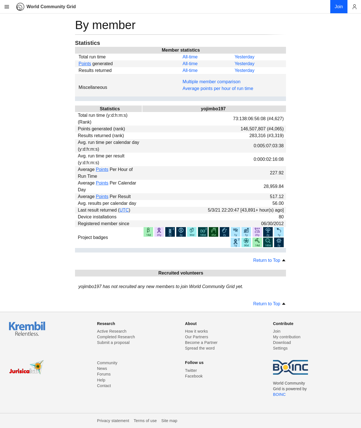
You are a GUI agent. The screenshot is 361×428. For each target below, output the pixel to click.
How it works (196, 331)
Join (276, 331)
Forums (104, 374)
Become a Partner (201, 342)
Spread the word (200, 348)
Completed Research (116, 337)
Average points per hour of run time (217, 88)
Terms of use (145, 420)
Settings (280, 348)
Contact (104, 385)
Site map (169, 420)
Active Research (111, 331)
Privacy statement (113, 420)
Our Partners (196, 337)
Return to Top (269, 260)
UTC (124, 210)
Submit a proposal (113, 342)
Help (101, 380)
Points (85, 63)
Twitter (191, 370)
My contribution (286, 337)
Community (107, 363)
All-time (189, 56)
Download (282, 342)
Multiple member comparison (211, 81)
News (102, 368)
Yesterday (245, 56)
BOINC (279, 394)
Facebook (194, 376)
